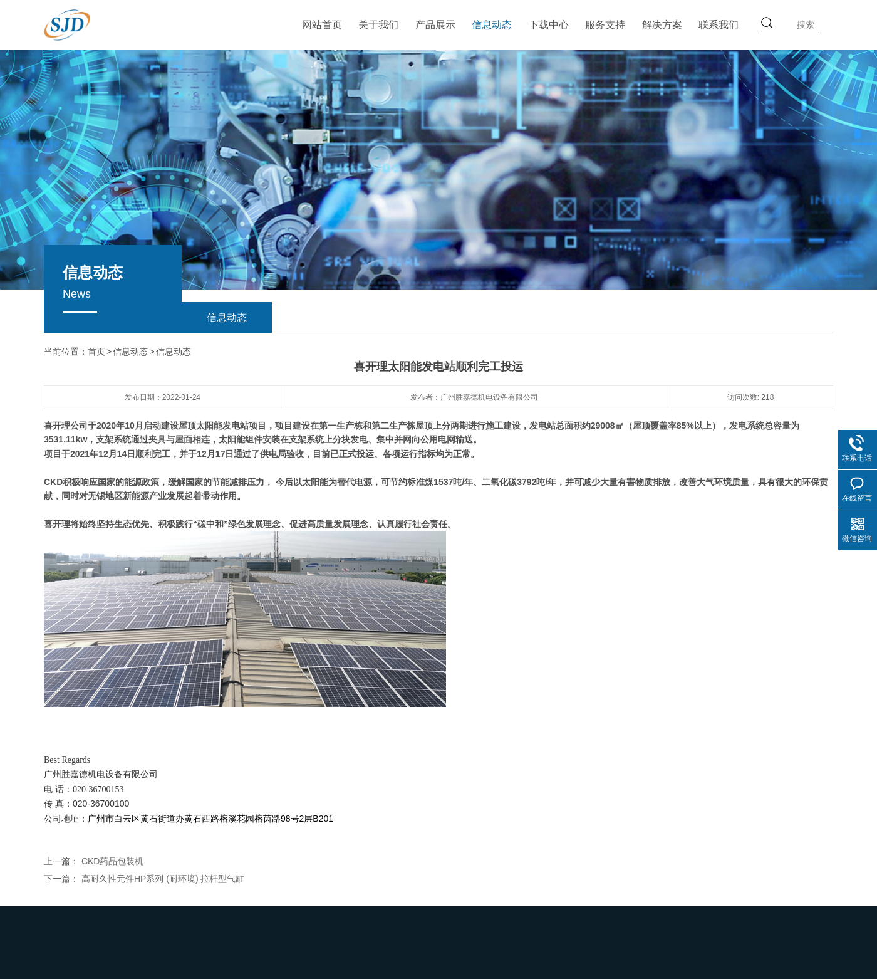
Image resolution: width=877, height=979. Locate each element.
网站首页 (322, 24)
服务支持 (605, 24)
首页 (96, 352)
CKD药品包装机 (112, 861)
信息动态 (492, 24)
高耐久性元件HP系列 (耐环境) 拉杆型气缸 (163, 878)
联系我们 (718, 24)
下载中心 (549, 24)
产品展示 (435, 24)
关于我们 (378, 24)
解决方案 (662, 24)
